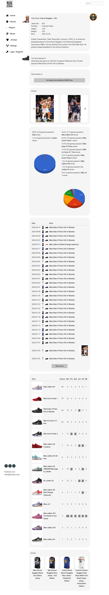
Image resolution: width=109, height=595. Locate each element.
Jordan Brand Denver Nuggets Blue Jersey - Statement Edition (67, 569)
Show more (59, 366)
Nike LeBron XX (67, 135)
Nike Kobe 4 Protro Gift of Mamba (62, 227)
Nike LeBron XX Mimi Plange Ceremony (64, 244)
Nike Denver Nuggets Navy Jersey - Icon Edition (52, 567)
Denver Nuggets (46, 18)
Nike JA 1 (47, 504)
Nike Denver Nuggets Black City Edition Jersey (37, 567)
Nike (34, 135)
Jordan (54, 138)
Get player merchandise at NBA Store (59, 80)
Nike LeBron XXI (49, 528)
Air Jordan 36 (48, 481)
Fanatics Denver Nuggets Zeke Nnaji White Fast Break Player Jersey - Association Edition (81, 571)
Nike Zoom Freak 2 (50, 434)
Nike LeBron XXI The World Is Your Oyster (50, 516)
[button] (34, 108)
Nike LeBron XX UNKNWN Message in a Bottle (50, 469)
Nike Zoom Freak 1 (50, 399)
